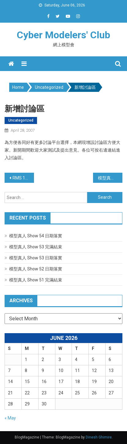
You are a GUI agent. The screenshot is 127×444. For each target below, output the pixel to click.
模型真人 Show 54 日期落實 (35, 235)
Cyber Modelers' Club (63, 35)
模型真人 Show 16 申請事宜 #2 (110, 177)
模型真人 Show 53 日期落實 (35, 257)
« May (10, 418)
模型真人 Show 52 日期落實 (35, 268)
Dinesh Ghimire (99, 437)
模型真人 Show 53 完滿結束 (35, 246)
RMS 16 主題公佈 (23, 177)
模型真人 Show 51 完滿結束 (35, 279)
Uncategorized (20, 120)
